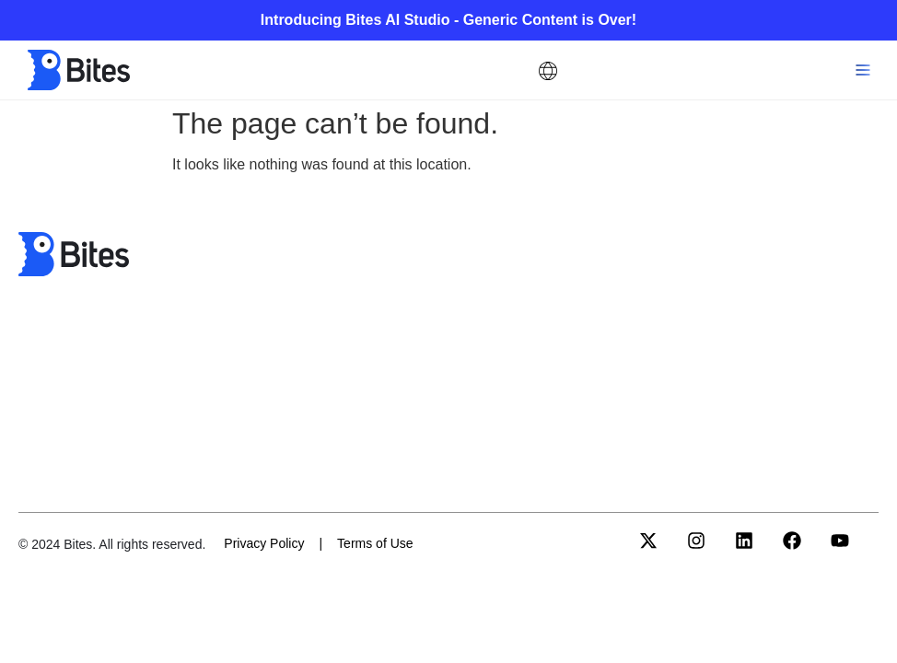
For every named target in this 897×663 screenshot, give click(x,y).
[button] (862, 70)
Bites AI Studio (399, 20)
